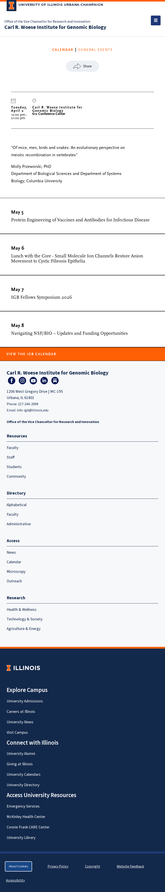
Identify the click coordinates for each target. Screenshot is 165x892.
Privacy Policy (58, 866)
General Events (95, 50)
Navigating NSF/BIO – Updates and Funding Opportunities (69, 333)
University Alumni (21, 753)
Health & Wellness (21, 609)
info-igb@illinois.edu (32, 410)
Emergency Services (23, 806)
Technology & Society (24, 619)
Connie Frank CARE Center (28, 827)
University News (20, 722)
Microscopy (16, 571)
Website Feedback (131, 866)
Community (16, 476)
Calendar (14, 562)
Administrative (19, 524)
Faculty (12, 448)
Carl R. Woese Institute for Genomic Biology (55, 27)
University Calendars (23, 774)
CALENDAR (62, 50)
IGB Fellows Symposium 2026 (41, 297)
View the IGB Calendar (31, 354)
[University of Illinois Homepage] (23, 667)
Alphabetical (17, 505)
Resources (17, 436)
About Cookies (18, 866)
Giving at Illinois (20, 764)
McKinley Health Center (26, 817)
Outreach (14, 581)
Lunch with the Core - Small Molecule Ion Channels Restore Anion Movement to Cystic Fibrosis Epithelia (77, 258)
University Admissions (25, 701)
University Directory (23, 785)
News (11, 552)
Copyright (92, 866)
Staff (11, 457)
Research (16, 598)
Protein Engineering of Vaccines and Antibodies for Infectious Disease (80, 220)
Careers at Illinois (21, 711)
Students (14, 467)
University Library (21, 837)
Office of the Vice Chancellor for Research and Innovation (47, 21)
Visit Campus (17, 732)
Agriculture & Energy (23, 628)
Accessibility (15, 880)
